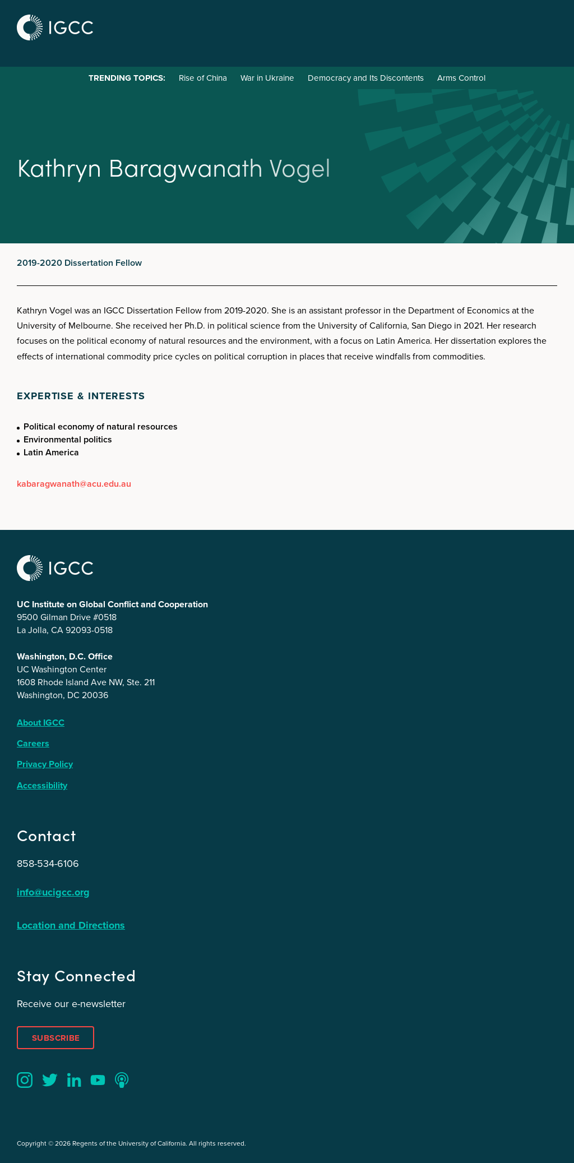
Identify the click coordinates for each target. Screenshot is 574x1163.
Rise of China (203, 78)
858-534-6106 (48, 863)
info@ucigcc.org (53, 892)
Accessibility (42, 785)
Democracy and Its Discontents (366, 78)
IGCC (55, 27)
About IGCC (40, 722)
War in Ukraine (267, 78)
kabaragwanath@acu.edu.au (74, 483)
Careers (33, 743)
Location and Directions (71, 925)
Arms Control (461, 78)
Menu (545, 26)
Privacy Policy (45, 764)
